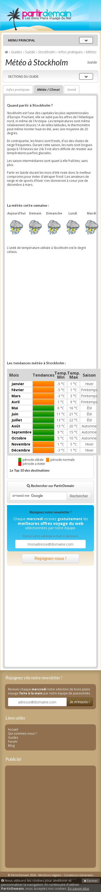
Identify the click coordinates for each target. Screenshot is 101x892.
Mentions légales (49, 875)
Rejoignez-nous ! (51, 558)
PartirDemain (45, 15)
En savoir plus (78, 888)
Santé (71, 89)
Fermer (91, 880)
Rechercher (79, 496)
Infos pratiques (18, 89)
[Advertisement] (47, 309)
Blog (11, 745)
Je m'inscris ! (80, 702)
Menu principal (21, 40)
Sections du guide (23, 76)
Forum (12, 741)
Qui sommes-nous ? (22, 733)
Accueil (13, 729)
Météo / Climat (48, 89)
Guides (13, 737)
